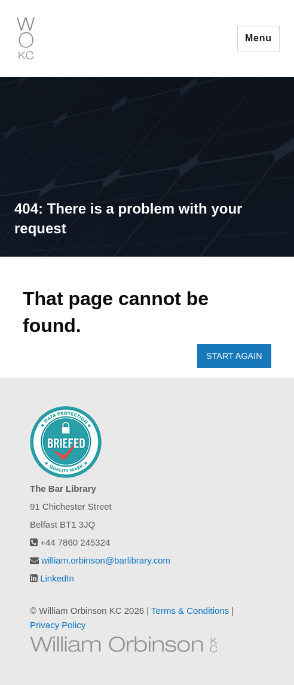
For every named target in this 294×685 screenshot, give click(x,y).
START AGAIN (234, 356)
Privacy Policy (57, 625)
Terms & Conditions (190, 610)
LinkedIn (57, 578)
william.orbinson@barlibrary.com (105, 560)
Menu (258, 38)
